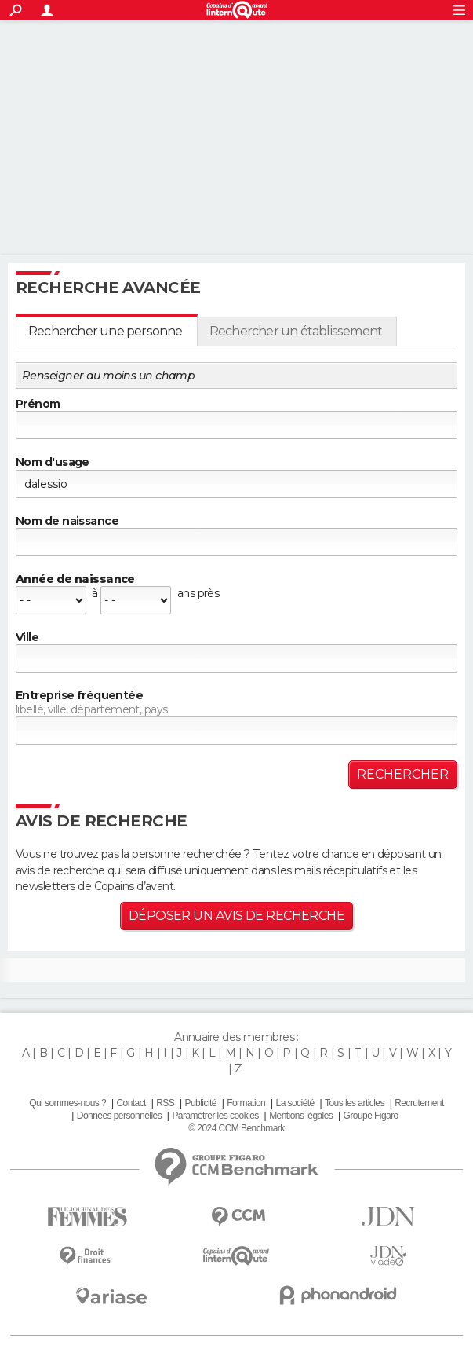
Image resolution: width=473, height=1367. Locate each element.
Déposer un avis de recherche (236, 915)
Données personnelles (119, 1115)
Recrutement (419, 1103)
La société (295, 1103)
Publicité (200, 1103)
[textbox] (236, 658)
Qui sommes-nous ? (67, 1103)
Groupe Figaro (371, 1115)
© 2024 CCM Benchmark (236, 1128)
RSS (165, 1103)
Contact (130, 1103)
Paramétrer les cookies (215, 1115)
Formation (246, 1103)
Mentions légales (301, 1115)
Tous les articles (354, 1103)
